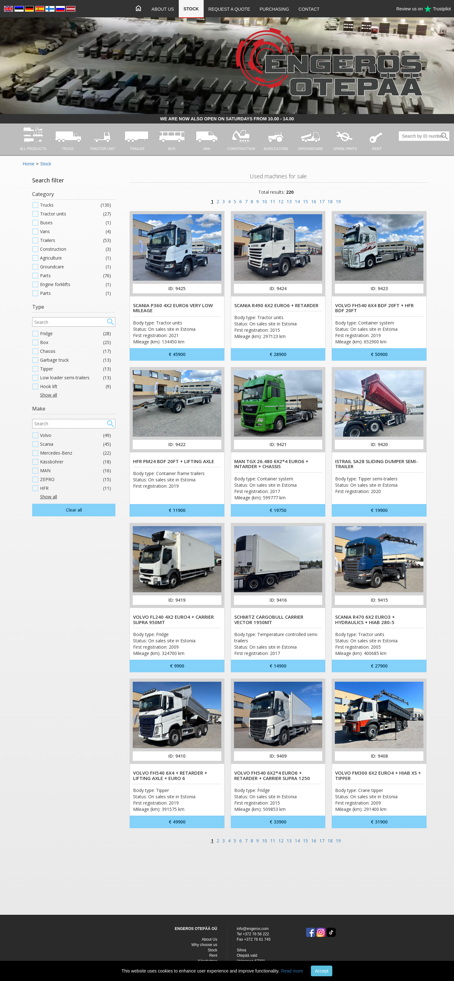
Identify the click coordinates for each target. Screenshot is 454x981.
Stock (191, 8)
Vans (75, 231)
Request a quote (229, 9)
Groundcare (75, 267)
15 (305, 201)
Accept (322, 970)
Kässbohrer (75, 462)
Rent (213, 955)
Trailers (75, 240)
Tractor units (75, 214)
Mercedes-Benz (75, 453)
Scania (75, 444)
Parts (75, 275)
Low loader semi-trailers (75, 378)
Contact (309, 9)
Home (28, 163)
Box (75, 342)
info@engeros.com (253, 928)
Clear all (74, 510)
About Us (163, 9)
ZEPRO (75, 479)
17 (321, 201)
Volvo (75, 435)
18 (330, 201)
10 (264, 201)
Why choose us (204, 945)
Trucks (75, 205)
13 (289, 201)
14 (297, 201)
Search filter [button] (48, 180)
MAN (75, 470)
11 (272, 201)
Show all (48, 395)
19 (338, 201)
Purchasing (274, 9)
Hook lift (75, 386)
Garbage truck (75, 360)
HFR (75, 488)
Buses (75, 223)
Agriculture (75, 258)
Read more (292, 970)
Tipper (75, 369)
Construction (75, 249)
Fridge (75, 333)
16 (313, 201)
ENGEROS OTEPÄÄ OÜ (196, 928)
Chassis (75, 351)
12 (280, 201)
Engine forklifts (75, 284)
